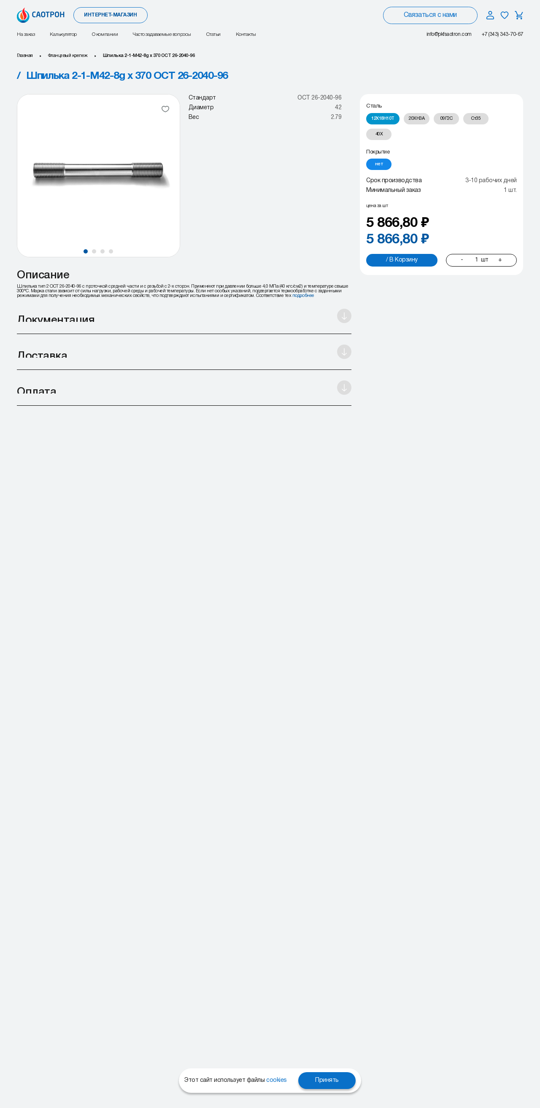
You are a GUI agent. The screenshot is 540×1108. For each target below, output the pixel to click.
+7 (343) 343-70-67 (502, 34)
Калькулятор (63, 34)
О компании (105, 34)
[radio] (383, 118)
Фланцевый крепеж (68, 56)
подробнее (303, 296)
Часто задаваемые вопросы (162, 34)
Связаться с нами (430, 15)
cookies (276, 1080)
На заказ (26, 34)
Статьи (213, 34)
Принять (327, 1080)
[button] (86, 251)
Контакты (246, 34)
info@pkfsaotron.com (449, 34)
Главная (25, 56)
